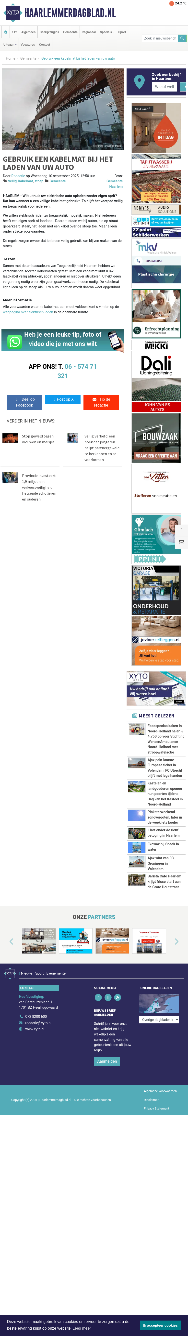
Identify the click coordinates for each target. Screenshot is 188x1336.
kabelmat (25, 181)
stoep (39, 181)
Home (10, 58)
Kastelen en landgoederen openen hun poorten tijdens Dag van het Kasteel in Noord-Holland (165, 794)
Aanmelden (107, 1102)
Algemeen (28, 32)
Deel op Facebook (24, 402)
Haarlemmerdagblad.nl (70, 12)
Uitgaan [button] (8, 44)
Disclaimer (151, 1140)
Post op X (63, 399)
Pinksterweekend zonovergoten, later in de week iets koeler (165, 817)
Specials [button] (106, 32)
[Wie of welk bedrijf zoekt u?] (164, 87)
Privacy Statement (156, 1149)
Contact (44, 44)
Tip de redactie (101, 402)
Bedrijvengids (49, 32)
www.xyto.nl (34, 1070)
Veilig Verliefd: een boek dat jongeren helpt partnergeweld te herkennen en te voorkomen (101, 448)
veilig (12, 181)
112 (14, 32)
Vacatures (28, 44)
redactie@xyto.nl (38, 1063)
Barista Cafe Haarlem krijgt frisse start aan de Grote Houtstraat (164, 898)
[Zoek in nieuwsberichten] (160, 38)
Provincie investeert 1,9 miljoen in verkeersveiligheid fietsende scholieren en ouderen (39, 487)
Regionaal (89, 32)
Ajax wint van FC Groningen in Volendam (161, 863)
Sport (122, 32)
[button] (6, 985)
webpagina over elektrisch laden (28, 312)
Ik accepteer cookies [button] (160, 1325)
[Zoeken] (182, 38)
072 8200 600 (36, 1057)
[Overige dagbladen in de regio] (159, 1046)
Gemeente (70, 32)
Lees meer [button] (81, 1328)
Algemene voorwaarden (160, 1132)
